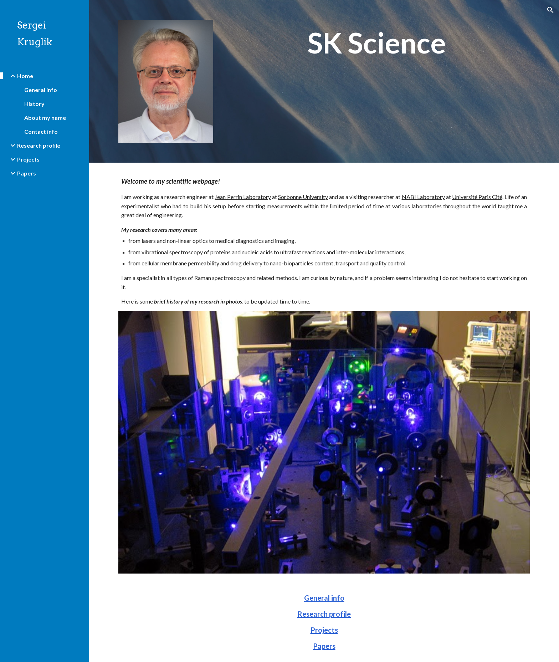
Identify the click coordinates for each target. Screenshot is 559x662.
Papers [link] (26, 173)
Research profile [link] (38, 145)
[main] (376, 43)
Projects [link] (28, 159)
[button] (550, 10)
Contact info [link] (41, 131)
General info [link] (40, 89)
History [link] (34, 103)
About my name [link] (45, 117)
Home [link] (25, 75)
